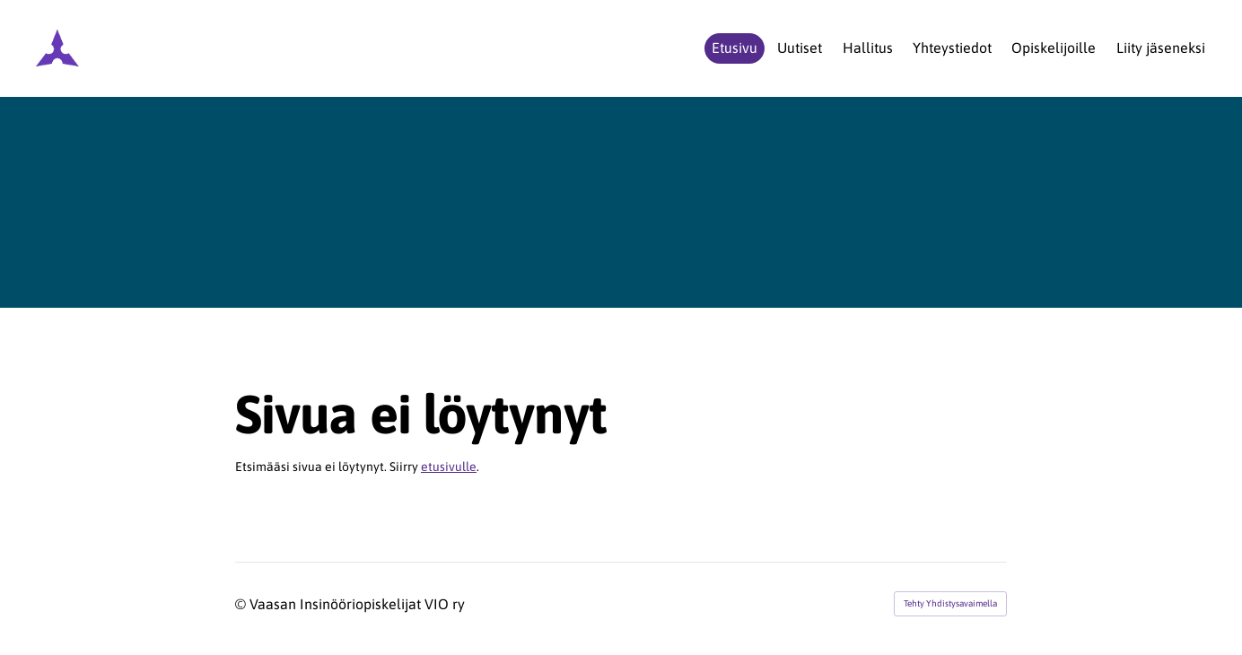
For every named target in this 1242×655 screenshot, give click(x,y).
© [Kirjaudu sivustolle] (242, 604)
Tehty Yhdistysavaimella (950, 603)
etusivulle (449, 466)
